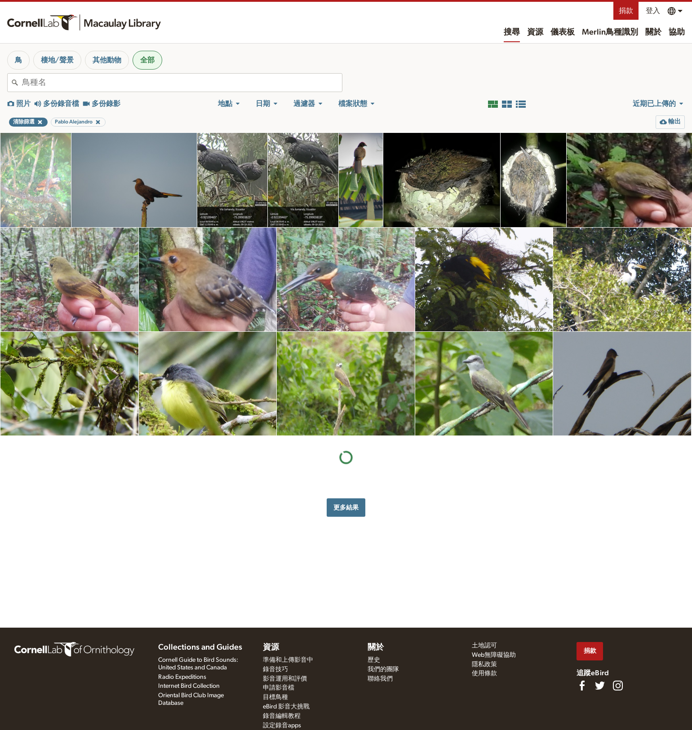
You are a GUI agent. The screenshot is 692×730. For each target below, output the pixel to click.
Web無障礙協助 (494, 655)
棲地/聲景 (57, 60)
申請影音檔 (278, 688)
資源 (535, 32)
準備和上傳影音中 (288, 660)
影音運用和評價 (285, 679)
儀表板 (562, 32)
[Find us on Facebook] (582, 685)
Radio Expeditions (182, 677)
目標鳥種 (275, 697)
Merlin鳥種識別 (610, 32)
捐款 (626, 10)
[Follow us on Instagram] (617, 685)
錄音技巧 (275, 669)
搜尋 (512, 32)
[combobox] (182, 83)
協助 (677, 32)
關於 (653, 32)
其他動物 (107, 60)
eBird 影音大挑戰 (286, 707)
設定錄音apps (282, 725)
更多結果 (346, 507)
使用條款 (484, 673)
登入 (653, 10)
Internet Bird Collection (189, 686)
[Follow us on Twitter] (599, 685)
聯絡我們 (380, 679)
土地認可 (484, 645)
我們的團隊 (383, 669)
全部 (147, 60)
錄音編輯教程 (282, 716)
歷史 (374, 660)
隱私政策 (484, 664)
